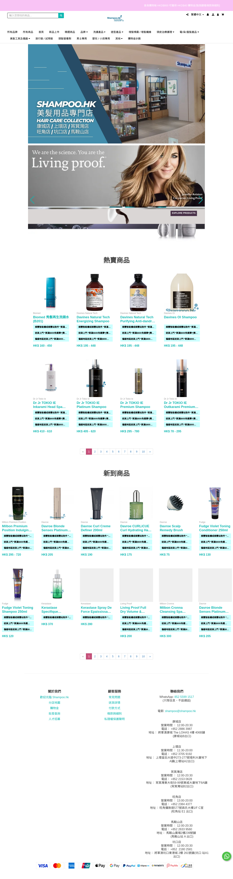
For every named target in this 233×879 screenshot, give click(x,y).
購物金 (54, 708)
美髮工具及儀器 (20, 38)
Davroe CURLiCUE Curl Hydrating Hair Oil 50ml (135, 530)
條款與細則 (114, 713)
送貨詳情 (114, 702)
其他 (119, 38)
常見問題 (114, 697)
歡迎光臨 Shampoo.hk (54, 697)
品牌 (84, 32)
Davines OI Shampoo (180, 317)
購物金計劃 (134, 38)
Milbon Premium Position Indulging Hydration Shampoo (17, 530)
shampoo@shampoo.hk (180, 711)
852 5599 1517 (184, 696)
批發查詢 (54, 713)
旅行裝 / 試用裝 (44, 38)
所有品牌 (12, 32)
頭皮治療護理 (165, 32)
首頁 (41, 32)
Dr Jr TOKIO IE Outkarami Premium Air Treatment (179, 407)
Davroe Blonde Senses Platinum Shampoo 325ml (55, 530)
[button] (32, 200)
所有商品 (28, 32)
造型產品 (117, 32)
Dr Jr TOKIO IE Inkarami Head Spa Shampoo (47, 407)
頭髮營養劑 (64, 38)
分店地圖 (54, 702)
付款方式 (114, 708)
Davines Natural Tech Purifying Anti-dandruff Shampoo (138, 321)
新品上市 (54, 32)
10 (143, 451)
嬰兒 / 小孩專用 (101, 38)
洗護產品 (99, 32)
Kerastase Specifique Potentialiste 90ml (55, 611)
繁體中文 (197, 14)
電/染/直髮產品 (189, 32)
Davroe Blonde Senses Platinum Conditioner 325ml (213, 611)
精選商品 (70, 32)
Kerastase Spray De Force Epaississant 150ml (96, 611)
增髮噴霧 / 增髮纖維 (140, 32)
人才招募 (54, 719)
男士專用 (82, 38)
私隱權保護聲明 (114, 719)
